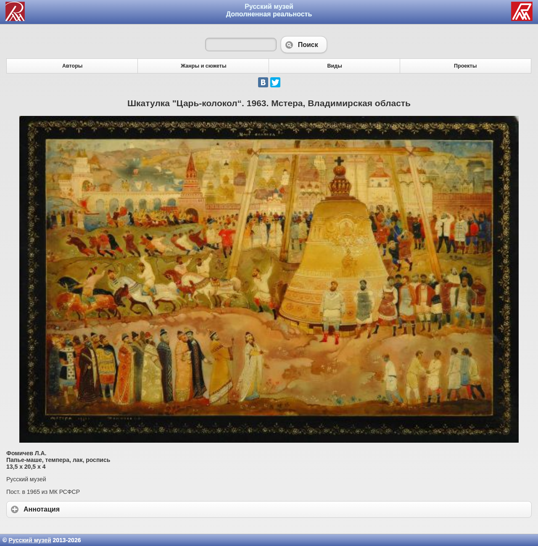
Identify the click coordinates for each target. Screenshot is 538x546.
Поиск (304, 44)
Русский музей (29, 540)
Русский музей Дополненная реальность (269, 10)
